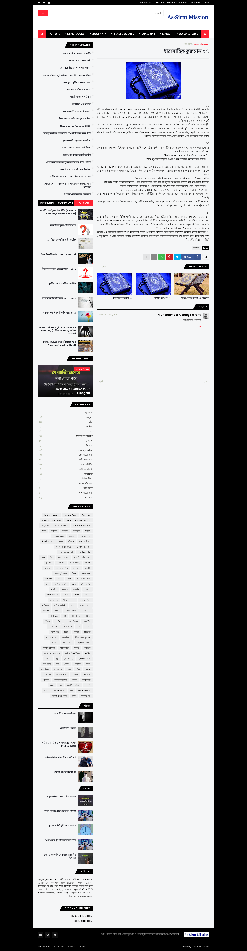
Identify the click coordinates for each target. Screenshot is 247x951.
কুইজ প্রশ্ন (61, 562)
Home (206, 2)
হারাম (74, 695)
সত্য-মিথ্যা (45, 669)
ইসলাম (60, 541)
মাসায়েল (87, 648)
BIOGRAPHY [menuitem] (99, 34)
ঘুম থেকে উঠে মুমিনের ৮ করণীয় (77, 140)
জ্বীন (47, 584)
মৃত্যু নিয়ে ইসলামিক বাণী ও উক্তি (61, 239)
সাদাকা (74, 680)
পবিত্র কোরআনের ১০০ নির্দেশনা (195, 298)
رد (200, 325)
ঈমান (43, 557)
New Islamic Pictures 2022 (75, 126)
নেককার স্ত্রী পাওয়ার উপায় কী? (77, 111)
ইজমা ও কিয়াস (84, 541)
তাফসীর (87, 594)
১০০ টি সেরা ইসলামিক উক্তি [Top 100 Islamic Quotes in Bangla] (58, 212)
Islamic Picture (51, 515)
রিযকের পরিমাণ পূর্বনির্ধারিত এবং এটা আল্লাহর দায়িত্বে (67, 75)
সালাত (46, 680)
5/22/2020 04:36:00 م (107, 314)
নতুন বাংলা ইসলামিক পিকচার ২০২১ (59, 312)
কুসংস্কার (76, 568)
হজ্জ (71, 690)
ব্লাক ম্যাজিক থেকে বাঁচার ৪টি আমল (75, 169)
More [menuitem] (56, 34)
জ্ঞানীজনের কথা (65, 460)
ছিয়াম (70, 578)
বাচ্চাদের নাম (67, 626)
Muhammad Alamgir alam (179, 314)
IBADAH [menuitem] (167, 34)
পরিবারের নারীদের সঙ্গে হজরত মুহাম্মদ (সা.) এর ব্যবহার (59, 744)
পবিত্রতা (57, 610)
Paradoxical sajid (81, 525)
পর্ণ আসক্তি (76, 616)
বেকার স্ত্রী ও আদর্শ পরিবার (79, 97)
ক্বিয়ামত (65, 445)
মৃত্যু (57, 658)
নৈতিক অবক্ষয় (70, 610)
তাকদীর (54, 589)
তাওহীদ (76, 589)
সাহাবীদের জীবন (73, 685)
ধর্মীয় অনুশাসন (68, 600)
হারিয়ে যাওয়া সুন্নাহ (59, 695)
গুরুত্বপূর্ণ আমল (65, 450)
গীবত (74, 573)
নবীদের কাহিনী (65, 469)
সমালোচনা (86, 680)
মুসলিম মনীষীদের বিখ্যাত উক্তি (62, 283)
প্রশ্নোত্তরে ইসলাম (65, 483)
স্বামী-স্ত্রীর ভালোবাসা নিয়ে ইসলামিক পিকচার (70, 176)
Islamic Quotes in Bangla (78, 520)
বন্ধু (79, 626)
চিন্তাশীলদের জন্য (65, 455)
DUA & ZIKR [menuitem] (148, 34)
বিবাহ (66, 632)
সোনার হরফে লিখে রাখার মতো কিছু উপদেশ (60, 856)
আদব (65, 431)
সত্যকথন (65, 497)
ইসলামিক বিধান (84, 552)
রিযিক (88, 664)
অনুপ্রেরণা (65, 412)
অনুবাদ (65, 417)
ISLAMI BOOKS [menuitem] (75, 34)
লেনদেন (77, 664)
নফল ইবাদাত (85, 605)
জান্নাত (59, 578)
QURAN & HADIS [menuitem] (188, 34)
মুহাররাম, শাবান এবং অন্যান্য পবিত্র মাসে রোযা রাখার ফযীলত (67, 185)
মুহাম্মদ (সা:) (68, 658)
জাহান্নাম (48, 578)
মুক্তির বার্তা (64, 648)
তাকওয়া (65, 589)
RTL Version (145, 2)
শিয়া (78, 669)
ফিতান (87, 626)
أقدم (101, 381)
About (71, 946)
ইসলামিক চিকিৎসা (83, 546)
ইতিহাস (71, 541)
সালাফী (87, 685)
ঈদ (51, 557)
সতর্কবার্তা (58, 669)
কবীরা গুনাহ (74, 562)
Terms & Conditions (177, 2)
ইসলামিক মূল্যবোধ (65, 436)
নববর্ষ (73, 605)
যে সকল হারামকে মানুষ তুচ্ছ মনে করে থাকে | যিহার (68, 162)
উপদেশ (65, 441)
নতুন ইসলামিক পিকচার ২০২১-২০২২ (59, 298)
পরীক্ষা (88, 616)
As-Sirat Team (201, 946)
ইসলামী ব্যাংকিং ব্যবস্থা (82, 557)
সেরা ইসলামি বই (84, 690)
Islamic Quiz (65, 202)
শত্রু (57, 664)
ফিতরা (47, 621)
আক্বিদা (65, 427)
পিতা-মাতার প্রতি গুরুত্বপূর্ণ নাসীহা (75, 118)
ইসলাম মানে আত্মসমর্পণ (80, 60)
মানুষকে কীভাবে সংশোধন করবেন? (75, 68)
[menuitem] (205, 34)
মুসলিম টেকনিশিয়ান (72, 653)
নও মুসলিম (54, 600)
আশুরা (71, 536)
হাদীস (46, 690)
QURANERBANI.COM (82, 916)
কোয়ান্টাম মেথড (62, 568)
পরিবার (46, 610)
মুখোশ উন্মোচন (49, 648)
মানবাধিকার (67, 642)
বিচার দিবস (53, 626)
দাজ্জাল (66, 594)
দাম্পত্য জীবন (52, 594)
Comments (47, 202)
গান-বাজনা (85, 573)
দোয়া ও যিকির (65, 464)
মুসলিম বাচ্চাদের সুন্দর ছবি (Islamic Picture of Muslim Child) (59, 343)
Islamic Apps (70, 515)
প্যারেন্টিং (87, 621)
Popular (83, 202)
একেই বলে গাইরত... (67, 728)
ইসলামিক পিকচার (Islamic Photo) (58, 254)
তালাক (76, 594)
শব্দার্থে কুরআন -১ (162, 298)
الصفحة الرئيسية (201, 44)
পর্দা (64, 616)
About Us (195, 2)
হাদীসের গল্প (85, 695)
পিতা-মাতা (54, 616)
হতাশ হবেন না (59, 690)
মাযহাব (54, 642)
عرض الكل (101, 266)
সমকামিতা (47, 674)
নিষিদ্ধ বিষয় (65, 479)
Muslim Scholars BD (51, 520)
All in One (159, 2)
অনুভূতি (65, 422)
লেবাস (66, 664)
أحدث (205, 381)
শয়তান (87, 669)
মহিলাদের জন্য (65, 493)
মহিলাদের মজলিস (83, 642)
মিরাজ (76, 648)
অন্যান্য (65, 530)
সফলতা (75, 674)
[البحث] (113, 13)
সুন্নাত (52, 685)
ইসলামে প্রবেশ (63, 557)
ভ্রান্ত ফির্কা (65, 488)
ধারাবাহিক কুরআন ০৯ (122, 298)
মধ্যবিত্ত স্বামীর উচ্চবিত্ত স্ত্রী (65, 772)
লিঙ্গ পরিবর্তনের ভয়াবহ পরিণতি (76, 53)
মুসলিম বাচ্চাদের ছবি (52, 653)
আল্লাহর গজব (85, 536)
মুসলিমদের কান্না (84, 658)
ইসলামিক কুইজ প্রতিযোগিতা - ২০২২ (59, 269)
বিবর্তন (76, 632)
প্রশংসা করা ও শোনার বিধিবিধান (76, 147)
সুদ (61, 685)
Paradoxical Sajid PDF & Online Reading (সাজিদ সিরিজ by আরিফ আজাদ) (57, 330)
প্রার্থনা (58, 621)
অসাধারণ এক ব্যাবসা (81, 104)
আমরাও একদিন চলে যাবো (79, 89)
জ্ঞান (74, 584)
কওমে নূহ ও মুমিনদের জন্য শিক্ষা (76, 82)
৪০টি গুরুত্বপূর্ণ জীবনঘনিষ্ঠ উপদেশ (60, 840)
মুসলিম (87, 653)
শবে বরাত (47, 664)
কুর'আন (188, 44)
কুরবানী (87, 568)
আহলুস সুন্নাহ (59, 536)
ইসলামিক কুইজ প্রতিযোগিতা (63, 225)
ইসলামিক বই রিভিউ (63, 546)
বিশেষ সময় (55, 632)
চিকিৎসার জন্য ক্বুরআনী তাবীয (77, 155)
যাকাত (48, 658)
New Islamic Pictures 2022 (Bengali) (72, 391)
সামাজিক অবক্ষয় (60, 680)
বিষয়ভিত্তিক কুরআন (82, 637)
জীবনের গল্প (85, 584)
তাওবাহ (87, 589)
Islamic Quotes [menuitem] (123, 34)
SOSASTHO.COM (83, 921)
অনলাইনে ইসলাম (61, 525)
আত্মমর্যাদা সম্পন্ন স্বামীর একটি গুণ (60, 757)
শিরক (69, 669)
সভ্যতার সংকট (61, 674)
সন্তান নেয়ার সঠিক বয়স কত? (77, 194)
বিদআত (87, 632)
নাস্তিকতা (65, 474)
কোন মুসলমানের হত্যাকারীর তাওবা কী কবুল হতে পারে (66, 133)
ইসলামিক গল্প (47, 541)
